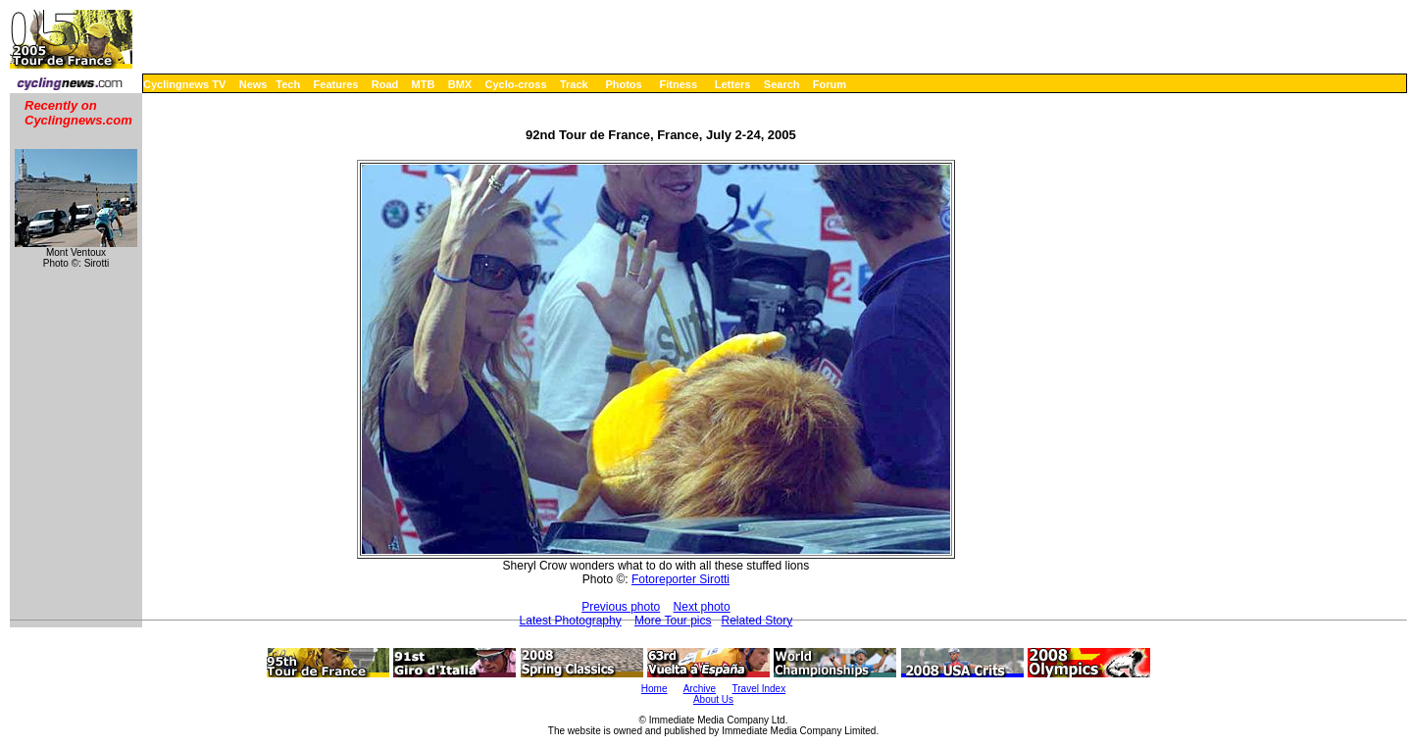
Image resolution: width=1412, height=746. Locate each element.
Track (574, 84)
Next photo (702, 607)
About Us (713, 699)
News (253, 84)
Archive (699, 688)
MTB (423, 84)
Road (385, 84)
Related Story (757, 620)
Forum (829, 84)
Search (782, 84)
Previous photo (620, 607)
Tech (288, 84)
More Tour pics (672, 620)
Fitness (678, 84)
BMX (460, 84)
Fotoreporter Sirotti (680, 579)
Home (654, 688)
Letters (733, 84)
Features (336, 84)
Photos (623, 84)
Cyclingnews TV (184, 84)
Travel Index (759, 688)
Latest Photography (571, 620)
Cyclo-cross (516, 84)
